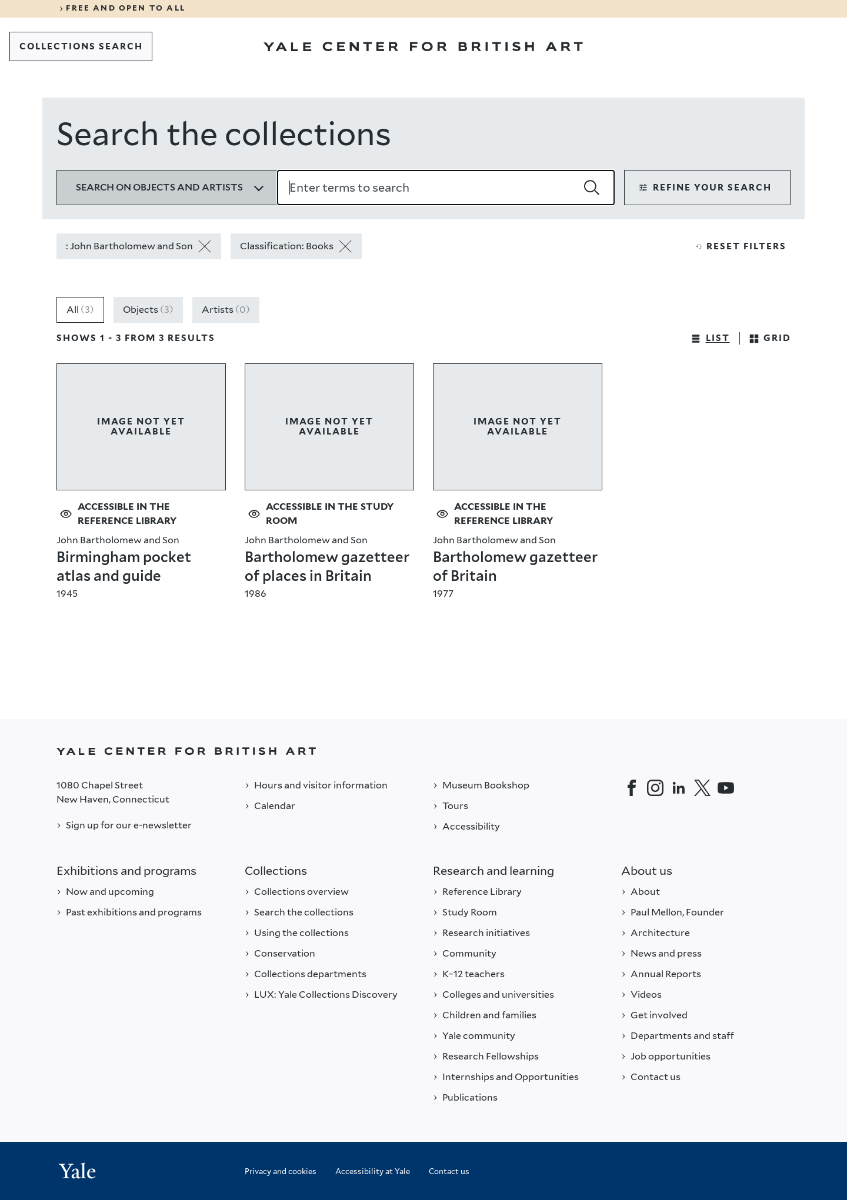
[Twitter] (702, 787)
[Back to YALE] (423, 751)
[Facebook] (631, 787)
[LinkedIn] (678, 787)
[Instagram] (655, 787)
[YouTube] (725, 787)
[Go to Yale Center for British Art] (423, 46)
